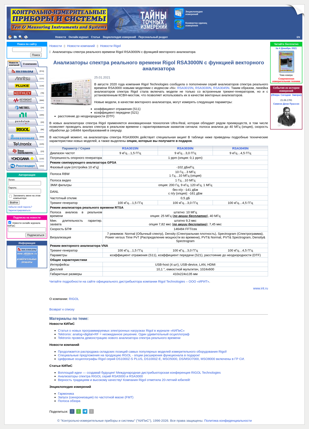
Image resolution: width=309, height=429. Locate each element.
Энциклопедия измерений (119, 37)
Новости (60, 37)
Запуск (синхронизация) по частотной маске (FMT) (95, 397)
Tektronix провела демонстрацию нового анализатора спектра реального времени (119, 338)
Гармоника (66, 393)
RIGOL (74, 299)
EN (298, 37)
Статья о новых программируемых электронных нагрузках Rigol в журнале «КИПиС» (121, 330)
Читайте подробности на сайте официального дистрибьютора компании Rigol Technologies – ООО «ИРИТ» (129, 281)
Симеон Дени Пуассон (286, 103)
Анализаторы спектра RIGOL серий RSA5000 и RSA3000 (100, 376)
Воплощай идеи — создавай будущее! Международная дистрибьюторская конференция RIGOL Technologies (139, 372)
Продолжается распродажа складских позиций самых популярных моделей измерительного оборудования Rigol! (142, 351)
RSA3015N (185, 88)
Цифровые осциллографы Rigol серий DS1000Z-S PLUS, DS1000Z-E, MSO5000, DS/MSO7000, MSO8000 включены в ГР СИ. (151, 359)
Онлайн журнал (79, 37)
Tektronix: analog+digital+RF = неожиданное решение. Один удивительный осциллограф (123, 334)
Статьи (95, 37)
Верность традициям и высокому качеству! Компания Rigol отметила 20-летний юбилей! (124, 380)
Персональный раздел (153, 37)
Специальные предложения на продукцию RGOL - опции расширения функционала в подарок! (129, 355)
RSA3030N (203, 88)
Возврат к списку (61, 309)
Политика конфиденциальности (228, 420)
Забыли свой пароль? (20, 207)
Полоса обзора (69, 401)
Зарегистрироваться (19, 210)
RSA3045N (221, 88)
